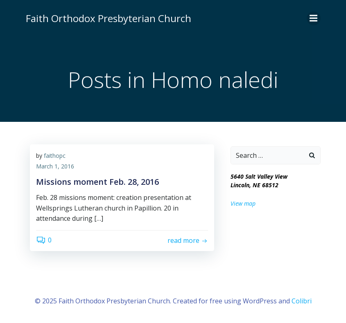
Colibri (302, 300)
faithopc (55, 155)
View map (243, 203)
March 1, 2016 (55, 166)
